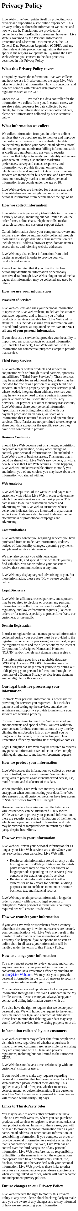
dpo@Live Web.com (18, 974)
